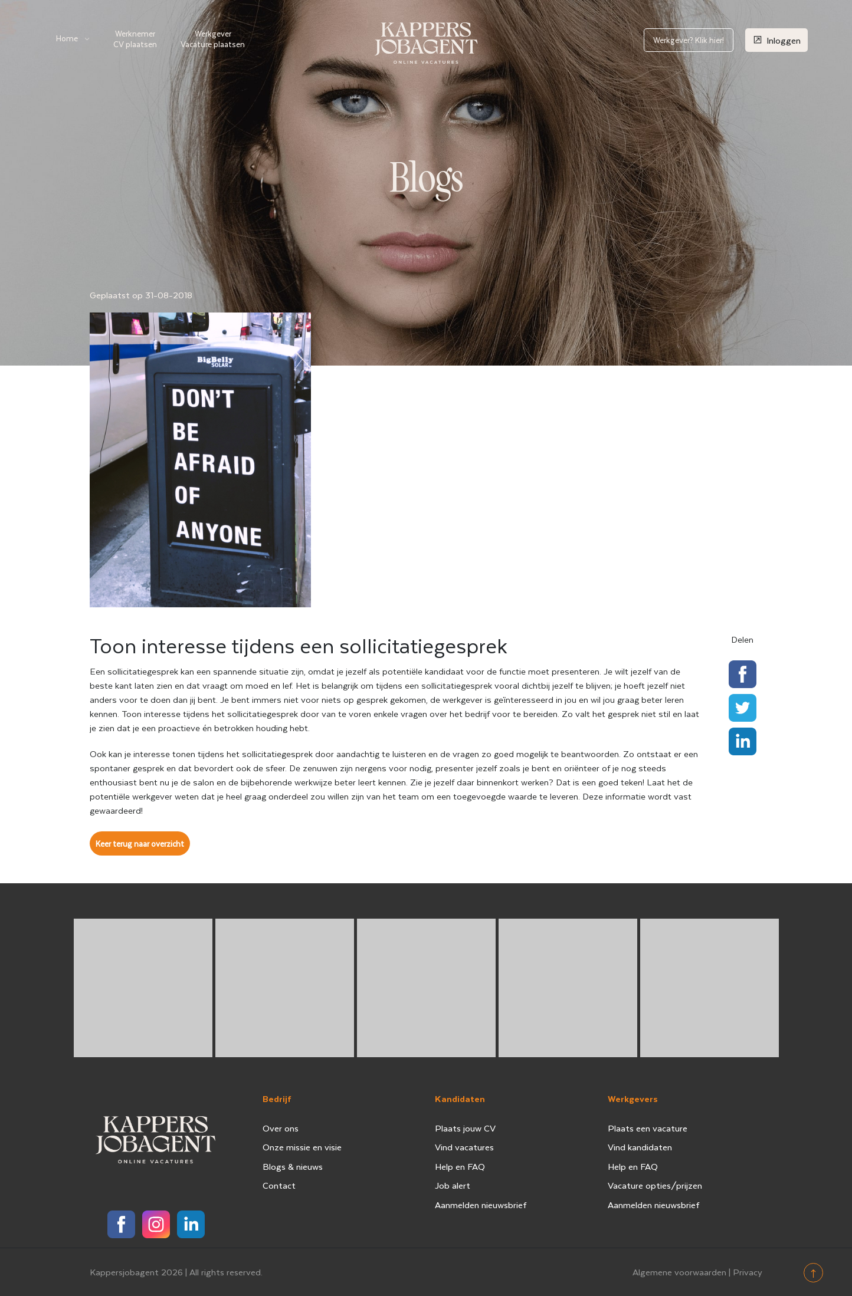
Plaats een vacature (647, 1128)
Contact (279, 1185)
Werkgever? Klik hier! (688, 40)
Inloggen (776, 39)
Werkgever (213, 38)
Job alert (452, 1185)
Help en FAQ (460, 1166)
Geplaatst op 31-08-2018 (141, 295)
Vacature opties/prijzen (655, 1185)
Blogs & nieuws (293, 1166)
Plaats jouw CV (465, 1128)
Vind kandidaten (640, 1147)
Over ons (281, 1128)
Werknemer (135, 38)
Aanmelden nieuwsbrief (481, 1205)
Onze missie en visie (302, 1147)
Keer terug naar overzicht (140, 843)
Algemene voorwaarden (679, 1272)
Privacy (747, 1272)
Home (67, 38)
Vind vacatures (464, 1147)
